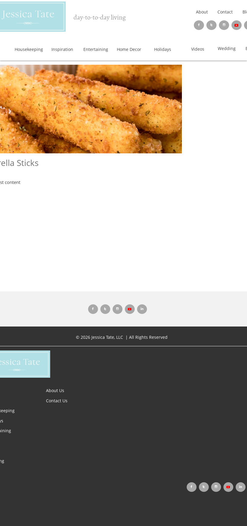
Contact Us (56, 400)
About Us (55, 390)
